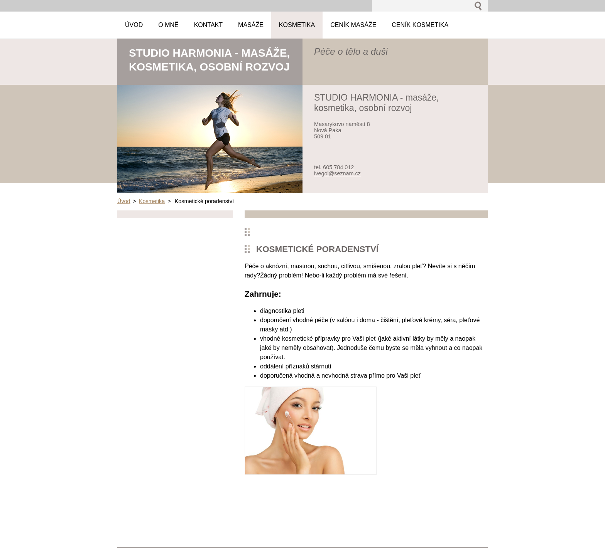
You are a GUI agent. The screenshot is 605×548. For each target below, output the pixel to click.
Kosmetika (152, 201)
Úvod (123, 201)
